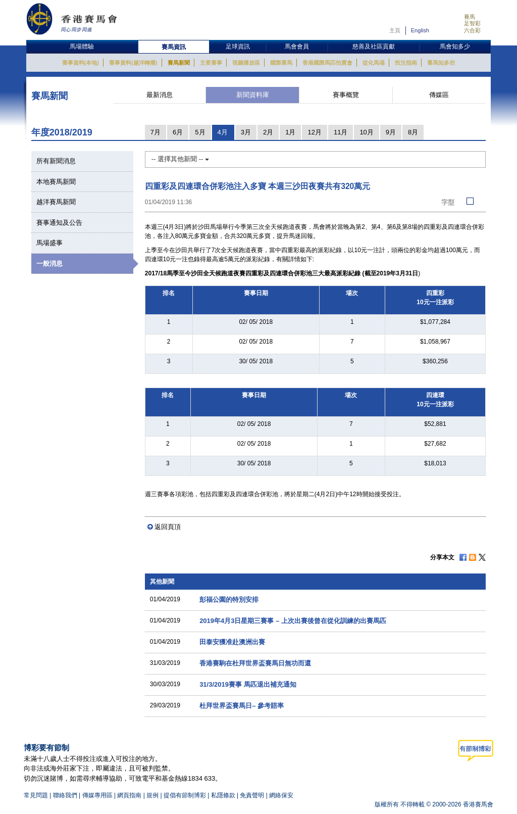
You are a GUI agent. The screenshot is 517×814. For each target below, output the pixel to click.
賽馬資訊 (174, 47)
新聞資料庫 (252, 95)
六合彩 (472, 30)
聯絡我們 (65, 795)
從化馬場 (374, 63)
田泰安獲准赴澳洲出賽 (232, 642)
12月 (314, 132)
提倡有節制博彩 (185, 795)
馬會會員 (297, 46)
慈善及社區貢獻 (373, 46)
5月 (200, 132)
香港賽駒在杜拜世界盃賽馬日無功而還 (255, 663)
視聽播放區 (246, 63)
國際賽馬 (281, 63)
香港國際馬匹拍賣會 (327, 63)
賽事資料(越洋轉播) (133, 63)
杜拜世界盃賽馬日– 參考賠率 (241, 705)
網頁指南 (129, 795)
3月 (246, 132)
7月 (155, 132)
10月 (366, 132)
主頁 (394, 30)
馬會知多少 (455, 46)
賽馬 (469, 17)
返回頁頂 (167, 527)
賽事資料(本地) (80, 63)
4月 (223, 132)
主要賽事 (211, 63)
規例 (153, 795)
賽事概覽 (346, 95)
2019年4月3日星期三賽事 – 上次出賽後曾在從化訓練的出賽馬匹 (292, 621)
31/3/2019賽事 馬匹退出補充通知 (247, 684)
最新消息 (159, 95)
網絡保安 (281, 795)
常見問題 (36, 795)
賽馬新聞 (179, 63)
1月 (290, 132)
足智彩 (472, 23)
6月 (178, 132)
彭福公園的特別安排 (228, 599)
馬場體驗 (82, 46)
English (420, 30)
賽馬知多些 (441, 63)
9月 (391, 132)
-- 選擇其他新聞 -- (180, 159)
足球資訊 (238, 46)
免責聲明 (252, 795)
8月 (413, 132)
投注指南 (406, 63)
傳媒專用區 (97, 795)
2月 (268, 132)
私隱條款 (223, 795)
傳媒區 (439, 95)
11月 (340, 132)
